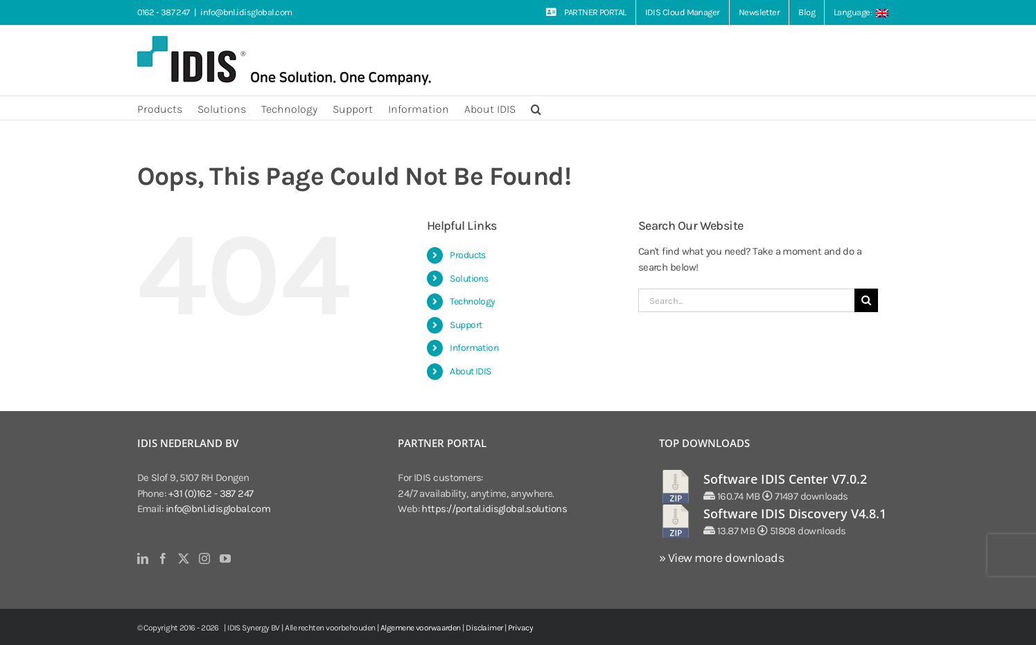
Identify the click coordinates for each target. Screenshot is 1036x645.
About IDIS (470, 371)
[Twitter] (183, 558)
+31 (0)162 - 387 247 (211, 493)
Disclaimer (484, 628)
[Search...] (746, 300)
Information (474, 348)
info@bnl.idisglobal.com (246, 12)
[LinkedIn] (142, 558)
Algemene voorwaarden (420, 628)
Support (466, 325)
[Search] (866, 300)
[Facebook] (162, 558)
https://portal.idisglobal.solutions (494, 508)
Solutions (469, 278)
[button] (536, 108)
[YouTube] (225, 558)
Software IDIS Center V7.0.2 (785, 479)
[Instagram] (204, 558)
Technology (472, 301)
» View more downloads (721, 557)
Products (468, 255)
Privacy (520, 628)
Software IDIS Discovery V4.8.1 (794, 513)
